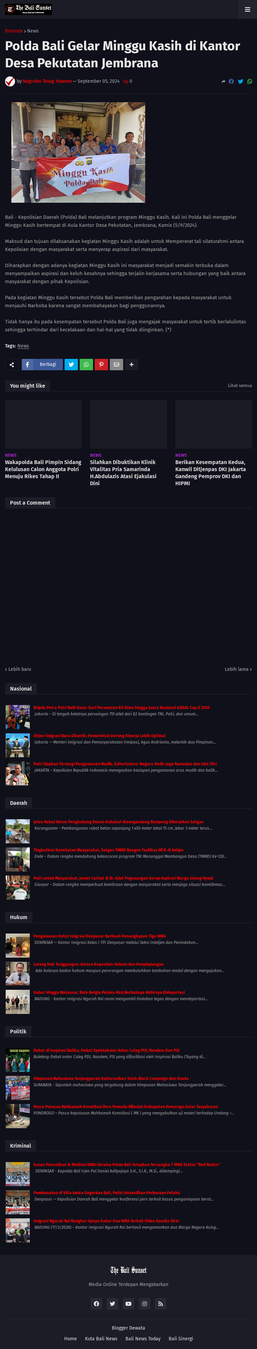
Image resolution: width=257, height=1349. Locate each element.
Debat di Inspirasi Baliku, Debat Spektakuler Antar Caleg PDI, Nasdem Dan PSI (106, 1050)
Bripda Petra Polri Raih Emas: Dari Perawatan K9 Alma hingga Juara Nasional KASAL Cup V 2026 (121, 707)
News (33, 31)
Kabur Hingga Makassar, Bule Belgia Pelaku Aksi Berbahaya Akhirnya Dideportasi (109, 992)
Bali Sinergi (181, 1339)
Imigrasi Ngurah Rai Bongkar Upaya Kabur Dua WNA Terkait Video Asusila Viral (106, 1221)
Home (70, 1339)
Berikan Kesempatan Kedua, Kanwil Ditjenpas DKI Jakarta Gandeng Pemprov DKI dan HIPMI (210, 472)
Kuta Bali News (101, 1339)
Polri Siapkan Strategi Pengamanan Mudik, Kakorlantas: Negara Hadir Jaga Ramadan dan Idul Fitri (125, 764)
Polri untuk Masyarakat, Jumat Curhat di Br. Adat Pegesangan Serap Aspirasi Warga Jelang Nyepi (123, 878)
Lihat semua (240, 385)
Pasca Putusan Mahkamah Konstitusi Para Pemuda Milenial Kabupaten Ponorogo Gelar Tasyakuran (125, 1106)
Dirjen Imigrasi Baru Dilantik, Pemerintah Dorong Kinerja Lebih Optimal (99, 735)
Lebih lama (237, 669)
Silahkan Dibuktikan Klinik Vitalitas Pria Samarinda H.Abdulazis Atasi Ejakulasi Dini (123, 472)
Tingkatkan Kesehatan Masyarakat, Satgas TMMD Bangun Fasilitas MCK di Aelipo (108, 850)
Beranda (14, 31)
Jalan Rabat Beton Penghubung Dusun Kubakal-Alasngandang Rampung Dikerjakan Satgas (118, 822)
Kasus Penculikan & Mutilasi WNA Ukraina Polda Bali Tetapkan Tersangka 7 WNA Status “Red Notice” (126, 1164)
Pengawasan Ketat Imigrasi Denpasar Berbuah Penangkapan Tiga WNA (99, 936)
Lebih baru (19, 669)
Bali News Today (143, 1339)
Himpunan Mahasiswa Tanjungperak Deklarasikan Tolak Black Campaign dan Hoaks (111, 1078)
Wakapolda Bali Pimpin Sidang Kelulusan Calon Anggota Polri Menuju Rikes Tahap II (43, 469)
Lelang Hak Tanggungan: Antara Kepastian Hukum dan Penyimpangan (98, 964)
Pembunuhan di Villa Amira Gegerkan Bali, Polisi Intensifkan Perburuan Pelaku (106, 1193)
